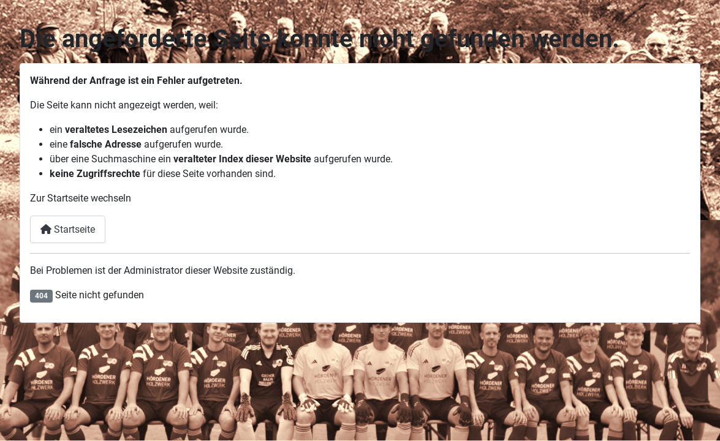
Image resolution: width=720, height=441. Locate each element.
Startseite (67, 229)
